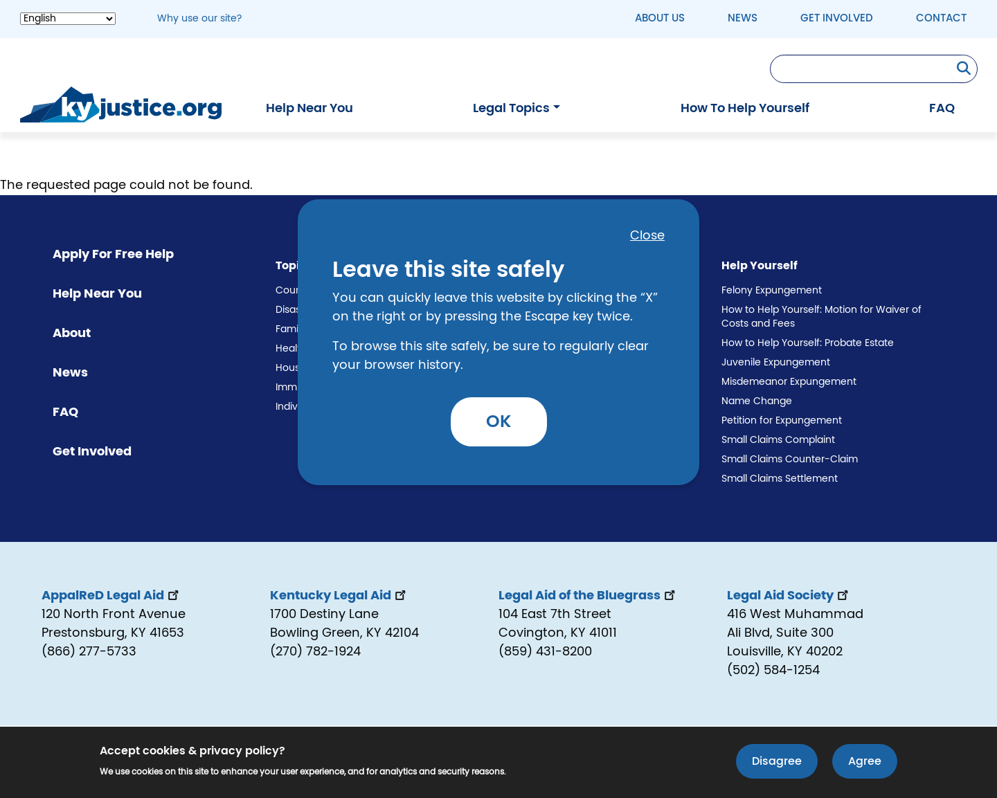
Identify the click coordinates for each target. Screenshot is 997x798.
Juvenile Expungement (775, 363)
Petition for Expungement (781, 421)
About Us (660, 18)
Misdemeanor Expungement (788, 382)
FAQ (942, 108)
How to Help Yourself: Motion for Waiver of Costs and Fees (821, 317)
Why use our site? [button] (199, 19)
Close (647, 236)
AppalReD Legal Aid (111, 596)
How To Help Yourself (745, 108)
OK (499, 421)
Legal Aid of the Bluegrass (588, 596)
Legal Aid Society (789, 596)
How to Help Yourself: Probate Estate (807, 343)
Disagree (777, 762)
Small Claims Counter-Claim (789, 459)
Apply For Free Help (113, 254)
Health (291, 349)
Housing (295, 368)
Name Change (756, 401)
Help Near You (309, 108)
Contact (941, 18)
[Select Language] (68, 18)
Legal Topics (511, 108)
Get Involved (836, 18)
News (742, 18)
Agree (864, 762)
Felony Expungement (771, 291)
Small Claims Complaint (778, 440)
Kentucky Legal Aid (339, 596)
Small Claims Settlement (779, 479)
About (72, 333)
